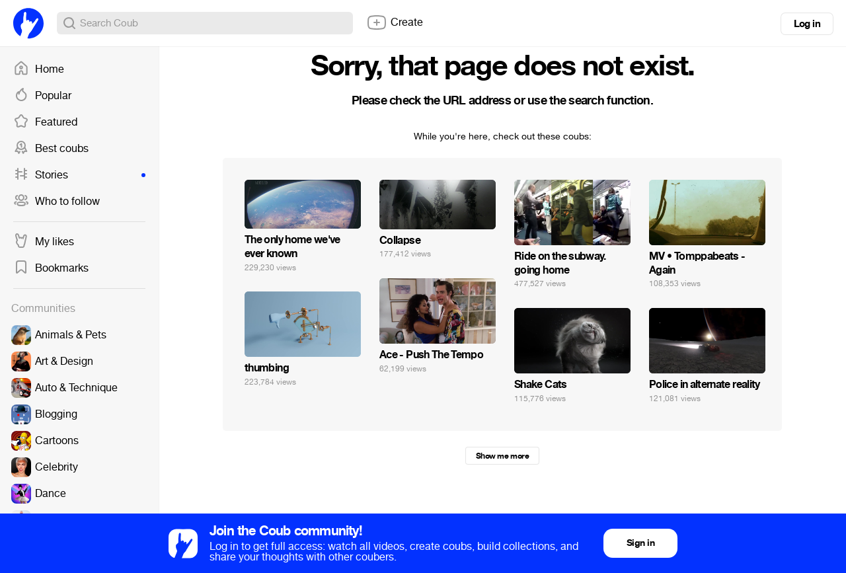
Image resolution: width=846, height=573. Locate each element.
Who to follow (56, 201)
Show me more (502, 456)
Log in (807, 23)
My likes (43, 242)
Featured (45, 122)
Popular (42, 96)
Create (394, 22)
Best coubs (51, 148)
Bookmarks (51, 268)
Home (38, 69)
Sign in (640, 543)
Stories (79, 175)
